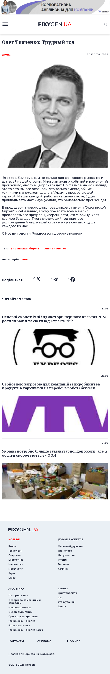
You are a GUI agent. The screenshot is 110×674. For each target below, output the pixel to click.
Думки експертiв (70, 539)
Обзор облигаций (20, 611)
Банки (12, 577)
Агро (11, 573)
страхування (66, 602)
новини (14, 539)
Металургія (15, 568)
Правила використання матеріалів (31, 653)
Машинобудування (70, 546)
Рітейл (62, 559)
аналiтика (16, 588)
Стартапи (14, 555)
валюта (63, 588)
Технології (15, 550)
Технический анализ (21, 620)
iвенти (62, 606)
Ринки (12, 546)
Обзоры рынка (18, 595)
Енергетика (15, 559)
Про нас (74, 641)
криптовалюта (67, 593)
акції (61, 597)
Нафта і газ (15, 564)
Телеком (63, 564)
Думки (7, 54)
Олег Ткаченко (55, 248)
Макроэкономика (19, 607)
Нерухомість (66, 555)
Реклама (43, 641)
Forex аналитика (19, 625)
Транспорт (65, 550)
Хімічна (63, 568)
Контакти (15, 641)
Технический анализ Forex (25, 629)
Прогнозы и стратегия (23, 616)
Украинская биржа (25, 248)
